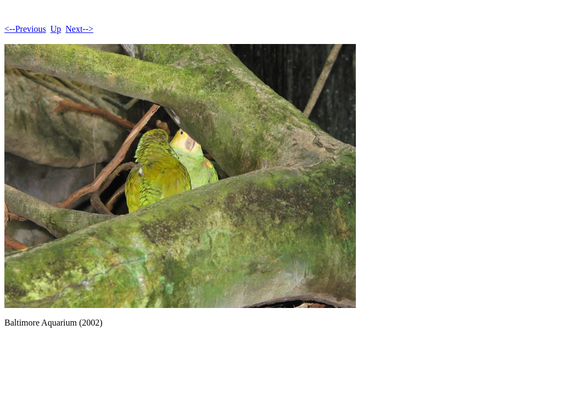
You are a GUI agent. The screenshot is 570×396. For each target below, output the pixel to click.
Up (56, 29)
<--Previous (25, 29)
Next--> (79, 29)
